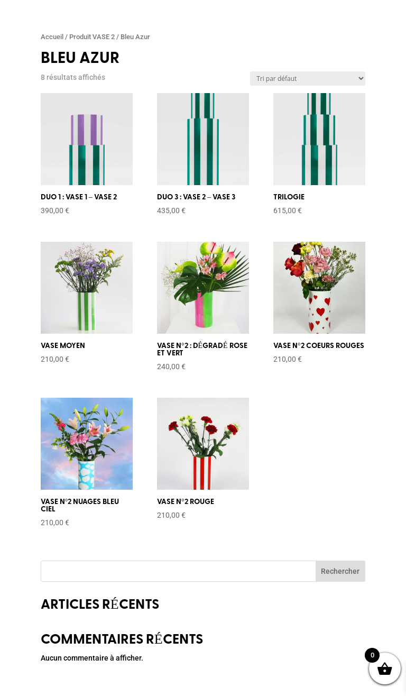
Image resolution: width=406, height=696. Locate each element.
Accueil (52, 37)
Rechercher (340, 571)
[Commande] (307, 78)
